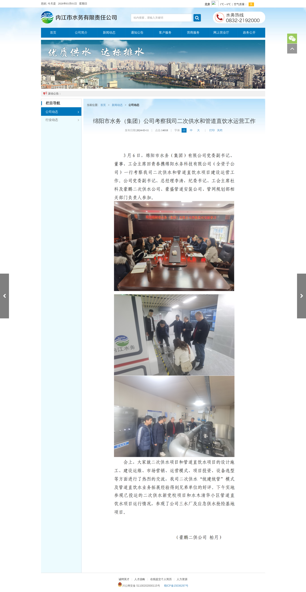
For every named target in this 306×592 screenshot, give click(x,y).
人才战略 (139, 579)
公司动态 (62, 112)
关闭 (219, 130)
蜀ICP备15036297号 (176, 585)
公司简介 (81, 32)
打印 (212, 130)
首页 (53, 32)
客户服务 (165, 32)
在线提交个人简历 (161, 579)
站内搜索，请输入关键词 (148, 17)
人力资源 (182, 579)
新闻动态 (109, 32)
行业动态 (62, 120)
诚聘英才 (124, 579)
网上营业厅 (221, 32)
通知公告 (137, 32)
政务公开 (249, 32)
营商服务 (193, 32)
